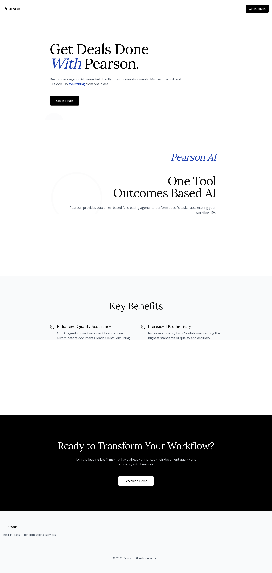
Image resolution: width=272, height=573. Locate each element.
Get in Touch (257, 9)
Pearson (11, 9)
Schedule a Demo (136, 481)
